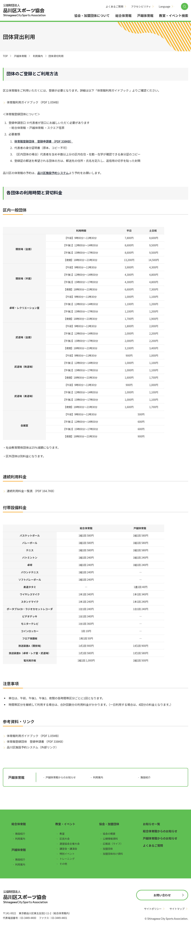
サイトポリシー (153, 908)
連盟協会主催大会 (70, 843)
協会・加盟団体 (109, 824)
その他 (63, 863)
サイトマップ (177, 908)
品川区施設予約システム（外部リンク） (32, 747)
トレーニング (67, 858)
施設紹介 (145, 777)
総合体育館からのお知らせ (160, 831)
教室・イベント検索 (173, 15)
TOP (5, 56)
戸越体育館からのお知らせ (61, 777)
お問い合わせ (162, 895)
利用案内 (38, 56)
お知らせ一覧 (151, 824)
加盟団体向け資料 (113, 853)
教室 (62, 833)
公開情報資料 (110, 838)
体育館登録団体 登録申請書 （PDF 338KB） (36, 741)
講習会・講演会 (68, 848)
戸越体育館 (145, 15)
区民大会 (65, 838)
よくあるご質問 (114, 6)
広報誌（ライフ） (113, 843)
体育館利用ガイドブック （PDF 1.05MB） (34, 102)
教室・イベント (65, 824)
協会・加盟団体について (92, 15)
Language (164, 6)
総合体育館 (123, 15)
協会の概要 (109, 833)
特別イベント (67, 853)
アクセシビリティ (141, 6)
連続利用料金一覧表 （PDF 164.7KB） (31, 491)
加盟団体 (108, 848)
